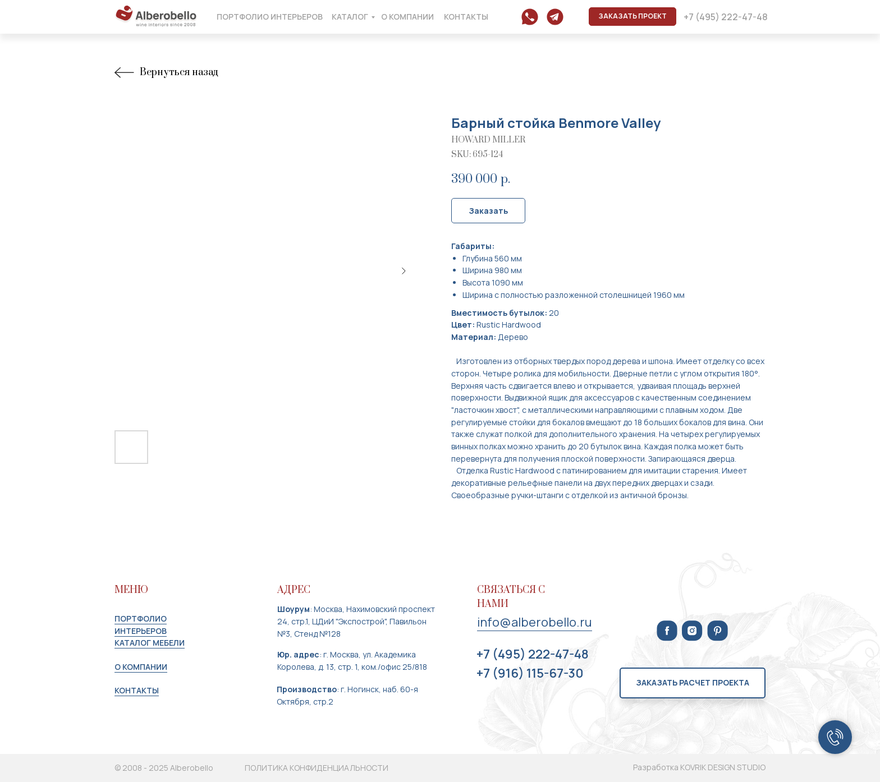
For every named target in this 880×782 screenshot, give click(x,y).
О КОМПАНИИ (140, 666)
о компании (407, 16)
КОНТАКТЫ (136, 690)
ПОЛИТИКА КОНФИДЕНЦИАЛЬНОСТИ (316, 767)
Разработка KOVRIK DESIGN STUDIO (699, 767)
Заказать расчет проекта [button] (692, 682)
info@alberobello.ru (534, 622)
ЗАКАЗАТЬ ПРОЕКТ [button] (632, 16)
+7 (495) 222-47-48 (726, 17)
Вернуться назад (166, 72)
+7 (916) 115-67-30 (530, 673)
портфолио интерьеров (270, 16)
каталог (350, 16)
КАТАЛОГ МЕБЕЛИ (149, 642)
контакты (466, 16)
